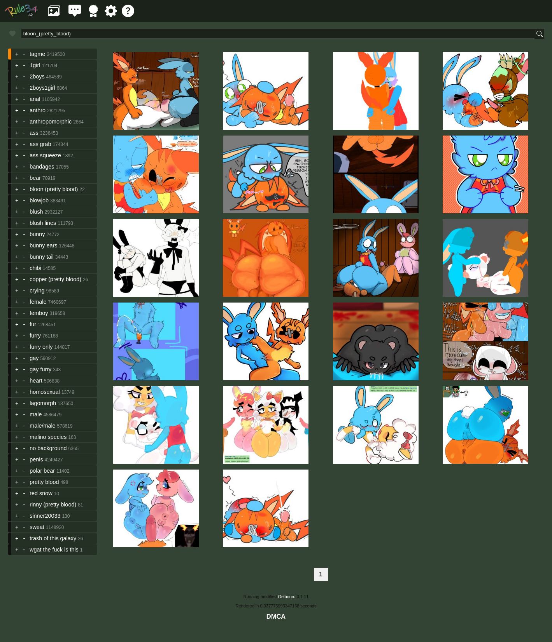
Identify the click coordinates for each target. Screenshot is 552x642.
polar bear (42, 471)
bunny (37, 234)
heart (36, 381)
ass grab (40, 144)
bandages (42, 167)
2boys (37, 76)
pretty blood (44, 482)
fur (33, 324)
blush (36, 212)
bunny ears (43, 245)
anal (35, 99)
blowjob (39, 200)
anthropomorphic (51, 121)
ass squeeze (45, 155)
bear (35, 178)
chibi (35, 268)
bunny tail (42, 257)
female (38, 302)
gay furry (40, 369)
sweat (37, 527)
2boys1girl (42, 88)
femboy (39, 313)
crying (37, 290)
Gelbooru (286, 596)
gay (34, 358)
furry (35, 335)
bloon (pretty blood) (54, 189)
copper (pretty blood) (55, 279)
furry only (41, 347)
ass (34, 133)
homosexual (45, 392)
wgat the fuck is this (54, 549)
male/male (42, 426)
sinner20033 (45, 516)
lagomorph (43, 403)
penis (36, 459)
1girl (35, 65)
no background (48, 448)
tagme (37, 54)
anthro (38, 110)
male (36, 414)
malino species (48, 437)
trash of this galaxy (53, 538)
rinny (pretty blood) (53, 504)
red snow (41, 493)
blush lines (43, 223)
